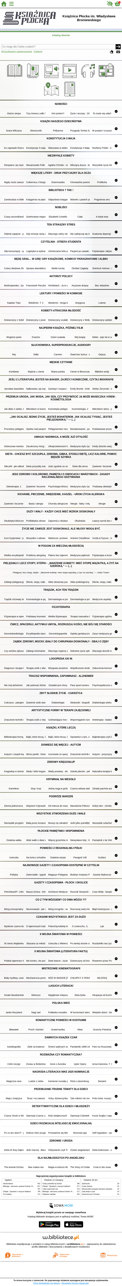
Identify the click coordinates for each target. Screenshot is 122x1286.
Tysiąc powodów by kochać (52, 1183)
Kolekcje (38, 51)
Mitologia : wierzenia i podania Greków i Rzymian (20, 1186)
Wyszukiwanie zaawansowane (16, 51)
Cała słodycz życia (88, 1191)
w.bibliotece (75, 1244)
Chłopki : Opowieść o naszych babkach (17, 1191)
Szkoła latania (8, 1183)
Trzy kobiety (7, 1194)
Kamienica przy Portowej (91, 1194)
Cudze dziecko (87, 1186)
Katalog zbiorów (61, 35)
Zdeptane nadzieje (49, 1194)
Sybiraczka (86, 1183)
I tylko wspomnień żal (50, 1189)
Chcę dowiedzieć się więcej (46, 1283)
